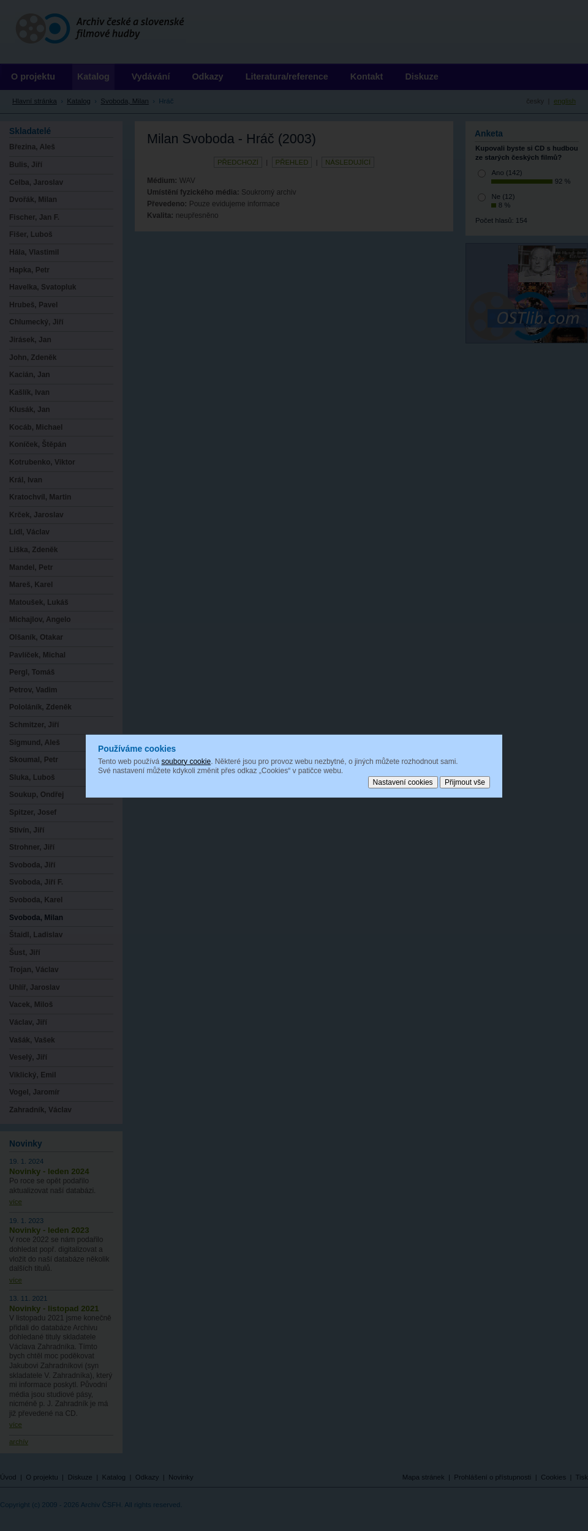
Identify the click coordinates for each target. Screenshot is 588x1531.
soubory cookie (186, 761)
